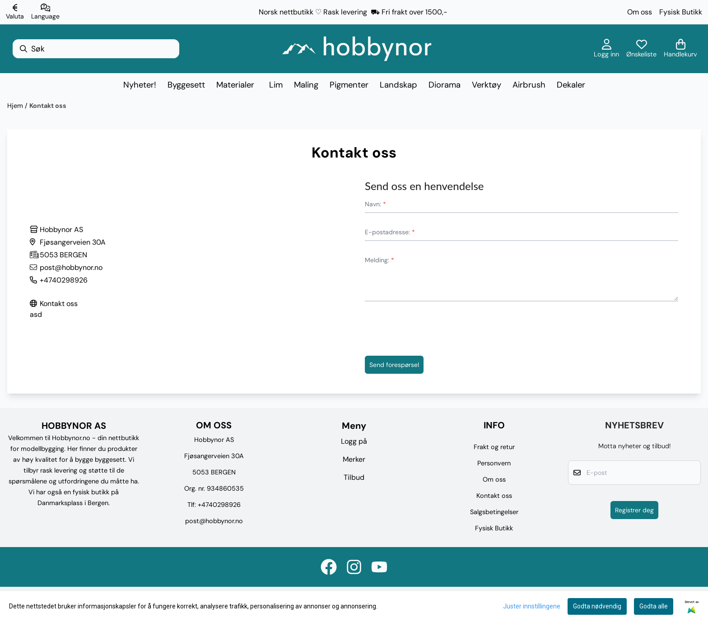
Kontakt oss (47, 106)
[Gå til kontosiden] (606, 48)
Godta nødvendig (597, 606)
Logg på (354, 441)
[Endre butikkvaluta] (15, 12)
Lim (276, 84)
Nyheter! (139, 84)
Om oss (639, 12)
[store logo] (356, 48)
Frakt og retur (494, 447)
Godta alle (653, 606)
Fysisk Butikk (680, 12)
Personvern (494, 463)
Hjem (16, 106)
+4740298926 (219, 505)
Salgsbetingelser (494, 512)
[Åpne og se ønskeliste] (641, 48)
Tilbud (354, 477)
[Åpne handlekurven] (680, 48)
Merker (354, 459)
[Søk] (96, 48)
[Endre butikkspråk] (45, 12)
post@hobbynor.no (214, 521)
